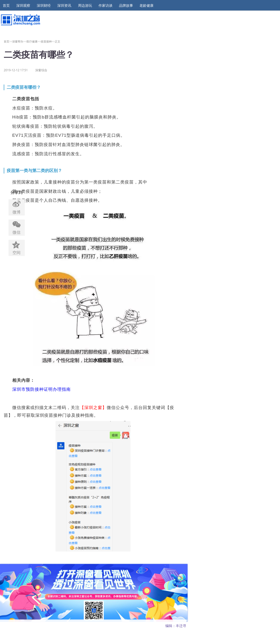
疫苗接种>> (48, 41)
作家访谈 (105, 6)
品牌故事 (126, 6)
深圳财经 (44, 6)
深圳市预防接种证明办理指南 (41, 389)
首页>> (8, 41)
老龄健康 (147, 6)
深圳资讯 (64, 6)
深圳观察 (23, 6)
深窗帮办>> (19, 41)
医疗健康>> (33, 41)
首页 (6, 6)
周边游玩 (85, 6)
